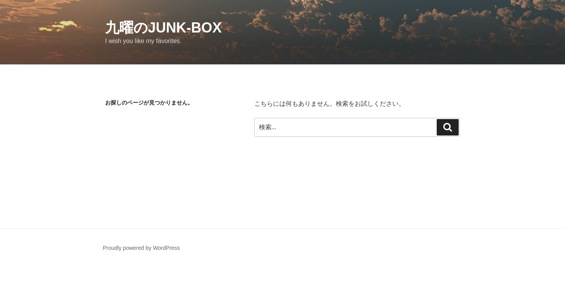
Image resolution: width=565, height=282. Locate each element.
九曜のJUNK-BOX (163, 28)
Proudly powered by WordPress (141, 248)
